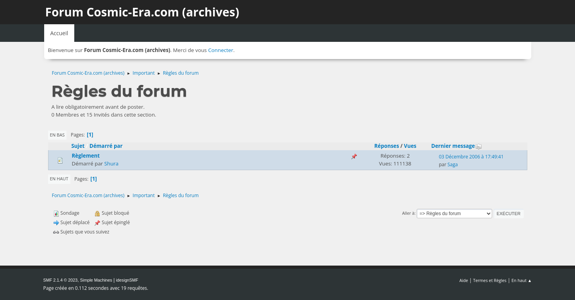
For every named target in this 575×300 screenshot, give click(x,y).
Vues (410, 145)
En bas (57, 135)
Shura (111, 163)
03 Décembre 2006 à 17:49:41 (471, 156)
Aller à (408, 213)
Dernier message (456, 145)
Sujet (78, 145)
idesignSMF (127, 280)
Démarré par (106, 145)
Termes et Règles (490, 280)
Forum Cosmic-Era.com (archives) (142, 12)
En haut (59, 178)
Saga (453, 164)
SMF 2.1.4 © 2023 (60, 280)
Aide (463, 280)
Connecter (220, 50)
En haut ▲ (522, 280)
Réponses (386, 145)
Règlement (86, 155)
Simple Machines (96, 280)
